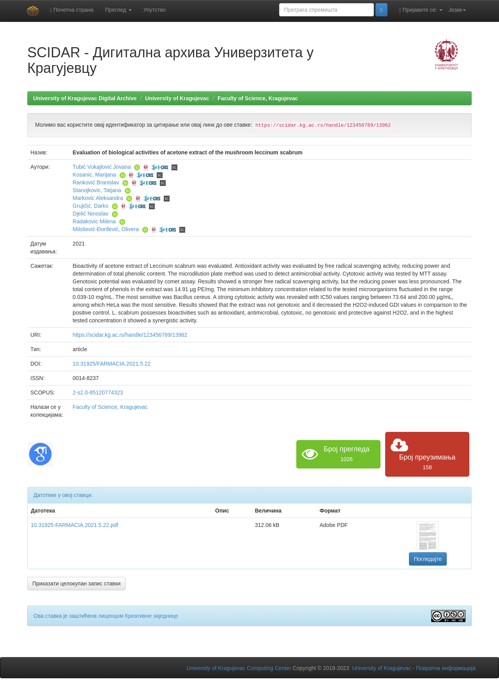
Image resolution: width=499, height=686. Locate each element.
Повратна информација (446, 668)
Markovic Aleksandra (98, 198)
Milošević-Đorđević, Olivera (106, 229)
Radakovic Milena (94, 221)
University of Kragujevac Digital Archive (85, 98)
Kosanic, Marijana (94, 175)
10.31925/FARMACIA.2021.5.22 (111, 364)
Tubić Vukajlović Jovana (102, 167)
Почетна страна (72, 10)
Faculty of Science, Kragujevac (258, 98)
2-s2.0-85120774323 (98, 392)
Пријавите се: (420, 10)
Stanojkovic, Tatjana (97, 190)
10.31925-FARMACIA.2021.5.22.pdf (74, 525)
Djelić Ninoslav (90, 213)
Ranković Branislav (96, 182)
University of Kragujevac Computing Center (238, 668)
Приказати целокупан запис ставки (76, 583)
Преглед (118, 10)
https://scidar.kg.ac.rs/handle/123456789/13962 (130, 335)
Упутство (154, 10)
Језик (457, 10)
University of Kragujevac (177, 98)
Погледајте (428, 559)
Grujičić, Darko (90, 206)
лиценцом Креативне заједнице (138, 616)
